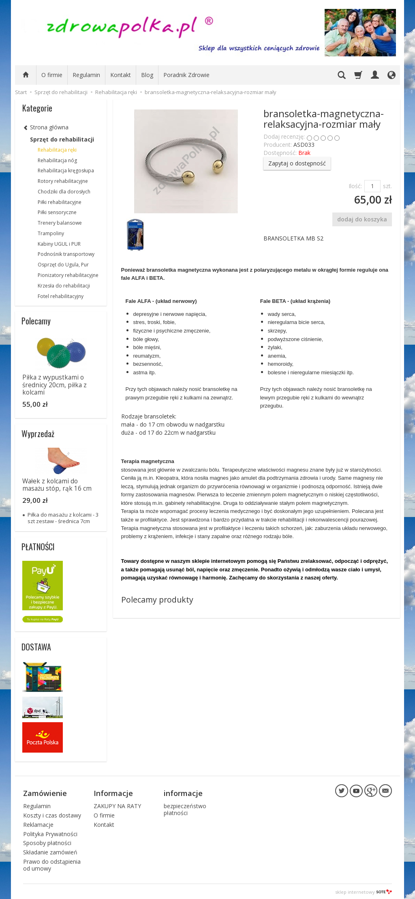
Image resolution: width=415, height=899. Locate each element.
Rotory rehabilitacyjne (63, 181)
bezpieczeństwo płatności (185, 808)
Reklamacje (38, 823)
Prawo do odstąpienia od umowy (52, 863)
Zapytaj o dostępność (297, 163)
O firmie (51, 75)
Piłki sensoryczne (57, 212)
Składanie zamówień (50, 851)
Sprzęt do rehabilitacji (62, 139)
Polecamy (36, 321)
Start (21, 92)
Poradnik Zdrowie (186, 75)
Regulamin (86, 75)
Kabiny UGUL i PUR (59, 243)
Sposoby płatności (47, 842)
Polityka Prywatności (50, 833)
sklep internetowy (363, 891)
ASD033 (303, 144)
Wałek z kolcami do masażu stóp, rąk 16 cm (57, 485)
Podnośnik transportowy (66, 254)
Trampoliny (51, 233)
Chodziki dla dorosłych (64, 191)
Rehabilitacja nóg (57, 160)
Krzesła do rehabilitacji (64, 285)
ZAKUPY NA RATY (117, 805)
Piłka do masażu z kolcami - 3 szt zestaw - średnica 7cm (63, 518)
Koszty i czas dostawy (52, 814)
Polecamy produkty (157, 599)
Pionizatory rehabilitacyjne (68, 275)
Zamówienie (45, 792)
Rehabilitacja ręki (57, 149)
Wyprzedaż (37, 433)
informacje (183, 792)
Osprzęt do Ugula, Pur (63, 264)
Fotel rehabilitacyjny (60, 296)
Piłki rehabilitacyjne (59, 202)
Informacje (113, 792)
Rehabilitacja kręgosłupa (66, 170)
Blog (147, 75)
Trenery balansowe (60, 222)
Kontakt (120, 75)
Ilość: (355, 186)
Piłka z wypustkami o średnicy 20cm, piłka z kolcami (54, 385)
